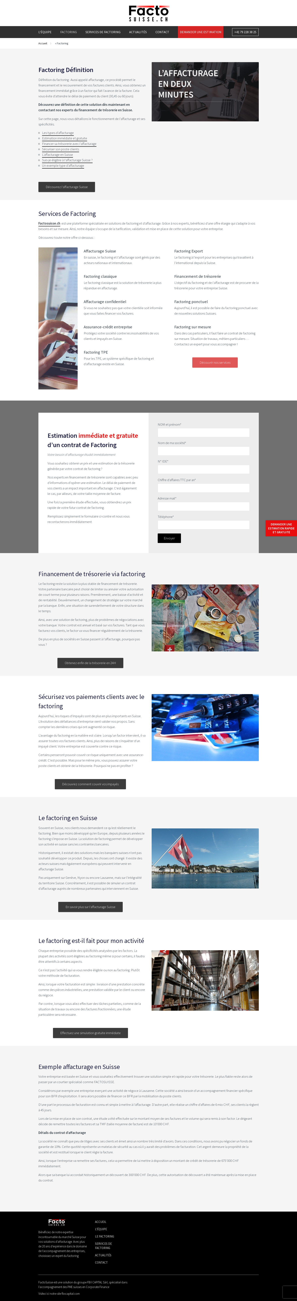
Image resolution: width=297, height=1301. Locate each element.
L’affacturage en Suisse (57, 154)
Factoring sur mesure (192, 327)
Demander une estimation (200, 32)
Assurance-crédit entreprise (108, 327)
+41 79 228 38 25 (245, 32)
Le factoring (104, 1236)
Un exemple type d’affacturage (63, 165)
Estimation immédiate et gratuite (64, 138)
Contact (162, 32)
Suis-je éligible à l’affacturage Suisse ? (67, 160)
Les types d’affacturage (58, 132)
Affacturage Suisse (100, 251)
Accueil (42, 43)
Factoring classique (100, 276)
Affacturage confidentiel (105, 301)
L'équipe (101, 1229)
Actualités (138, 32)
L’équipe (45, 32)
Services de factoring (103, 32)
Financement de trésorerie (197, 276)
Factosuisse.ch (49, 223)
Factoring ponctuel (191, 301)
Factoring (68, 32)
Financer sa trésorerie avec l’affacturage (69, 143)
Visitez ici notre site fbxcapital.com (59, 1294)
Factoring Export (188, 251)
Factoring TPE (96, 352)
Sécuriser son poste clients (60, 149)
